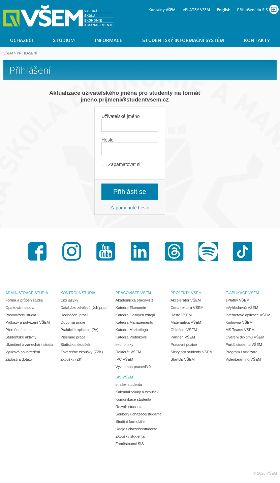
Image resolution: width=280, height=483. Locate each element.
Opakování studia (19, 308)
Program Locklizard (241, 353)
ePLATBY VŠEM (196, 9)
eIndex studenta (129, 385)
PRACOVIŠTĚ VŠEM (133, 293)
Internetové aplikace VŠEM (247, 316)
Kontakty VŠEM (162, 9)
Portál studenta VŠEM (243, 345)
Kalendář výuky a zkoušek (137, 393)
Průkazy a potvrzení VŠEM (27, 323)
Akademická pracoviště (135, 301)
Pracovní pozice (183, 345)
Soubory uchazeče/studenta (138, 415)
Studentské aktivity (20, 338)
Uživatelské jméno (120, 117)
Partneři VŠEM (182, 338)
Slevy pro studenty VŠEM (191, 353)
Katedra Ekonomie (131, 308)
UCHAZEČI (21, 40)
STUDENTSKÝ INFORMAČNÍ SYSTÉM (183, 40)
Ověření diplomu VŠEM (244, 338)
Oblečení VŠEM (183, 330)
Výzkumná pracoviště (133, 367)
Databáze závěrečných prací (84, 308)
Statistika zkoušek (75, 345)
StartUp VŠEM (182, 360)
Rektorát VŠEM (128, 353)
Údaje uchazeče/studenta (136, 430)
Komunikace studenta (133, 400)
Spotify (208, 252)
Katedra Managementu (134, 323)
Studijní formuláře (130, 422)
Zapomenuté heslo (129, 208)
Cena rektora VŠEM (187, 308)
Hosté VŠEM (181, 316)
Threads (174, 252)
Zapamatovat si (122, 165)
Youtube (106, 252)
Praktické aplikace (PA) (80, 330)
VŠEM (8, 54)
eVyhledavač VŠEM (241, 308)
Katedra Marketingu (132, 330)
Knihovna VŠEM (238, 323)
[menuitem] (21, 40)
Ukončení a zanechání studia (29, 345)
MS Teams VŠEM (239, 330)
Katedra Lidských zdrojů (135, 316)
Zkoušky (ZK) (72, 360)
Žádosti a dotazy (19, 360)
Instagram (72, 252)
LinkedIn (140, 252)
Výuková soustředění (22, 353)
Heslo (107, 140)
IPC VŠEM (124, 360)
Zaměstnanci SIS (130, 444)
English (223, 9)
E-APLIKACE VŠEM (242, 293)
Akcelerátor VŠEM (185, 301)
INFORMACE (108, 40)
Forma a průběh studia (24, 301)
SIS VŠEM (124, 378)
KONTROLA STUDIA (78, 293)
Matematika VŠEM (185, 323)
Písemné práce (73, 338)
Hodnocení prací (74, 316)
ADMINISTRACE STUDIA (26, 293)
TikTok (242, 252)
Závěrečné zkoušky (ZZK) (82, 353)
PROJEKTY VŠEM (185, 293)
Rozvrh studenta (129, 407)
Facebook (37, 252)
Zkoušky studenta (130, 437)
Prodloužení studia (20, 316)
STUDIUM (64, 40)
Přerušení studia (18, 330)
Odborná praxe (73, 323)
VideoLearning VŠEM (243, 360)
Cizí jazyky (70, 301)
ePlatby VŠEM (237, 301)
